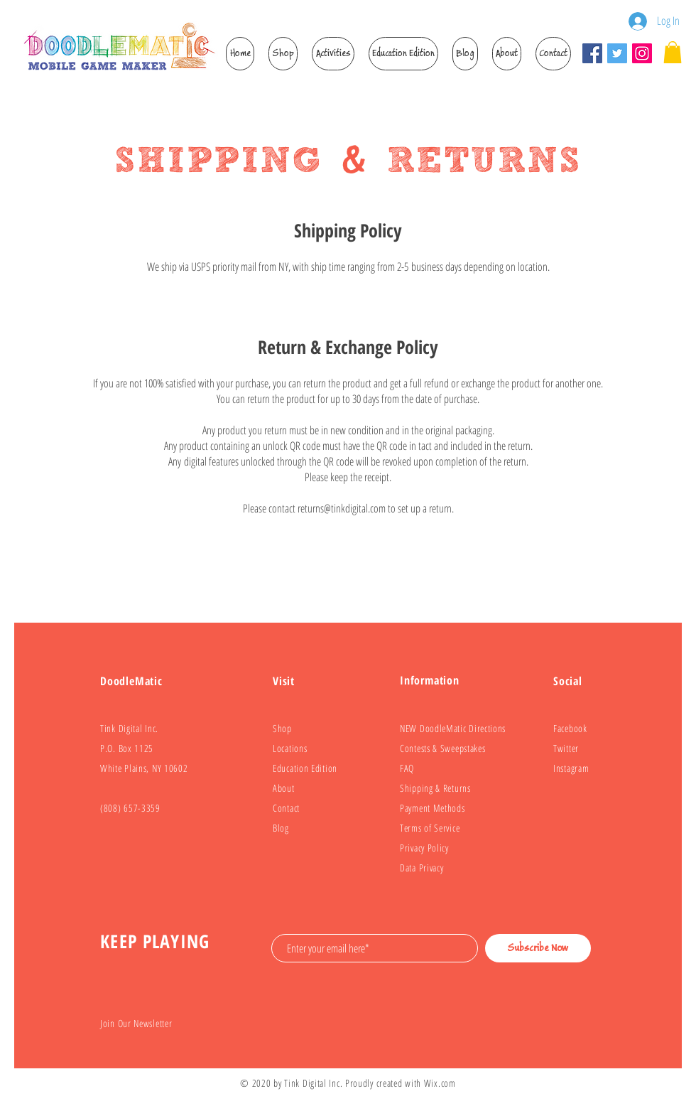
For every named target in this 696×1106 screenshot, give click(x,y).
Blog (281, 827)
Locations (290, 748)
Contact (286, 808)
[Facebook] (592, 53)
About (284, 788)
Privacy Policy (424, 847)
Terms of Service (430, 827)
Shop (282, 728)
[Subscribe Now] (538, 948)
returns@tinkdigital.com (342, 508)
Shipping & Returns (435, 788)
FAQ (407, 768)
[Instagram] (642, 53)
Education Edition (305, 768)
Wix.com (440, 1083)
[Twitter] (617, 53)
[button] (283, 53)
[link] (672, 52)
